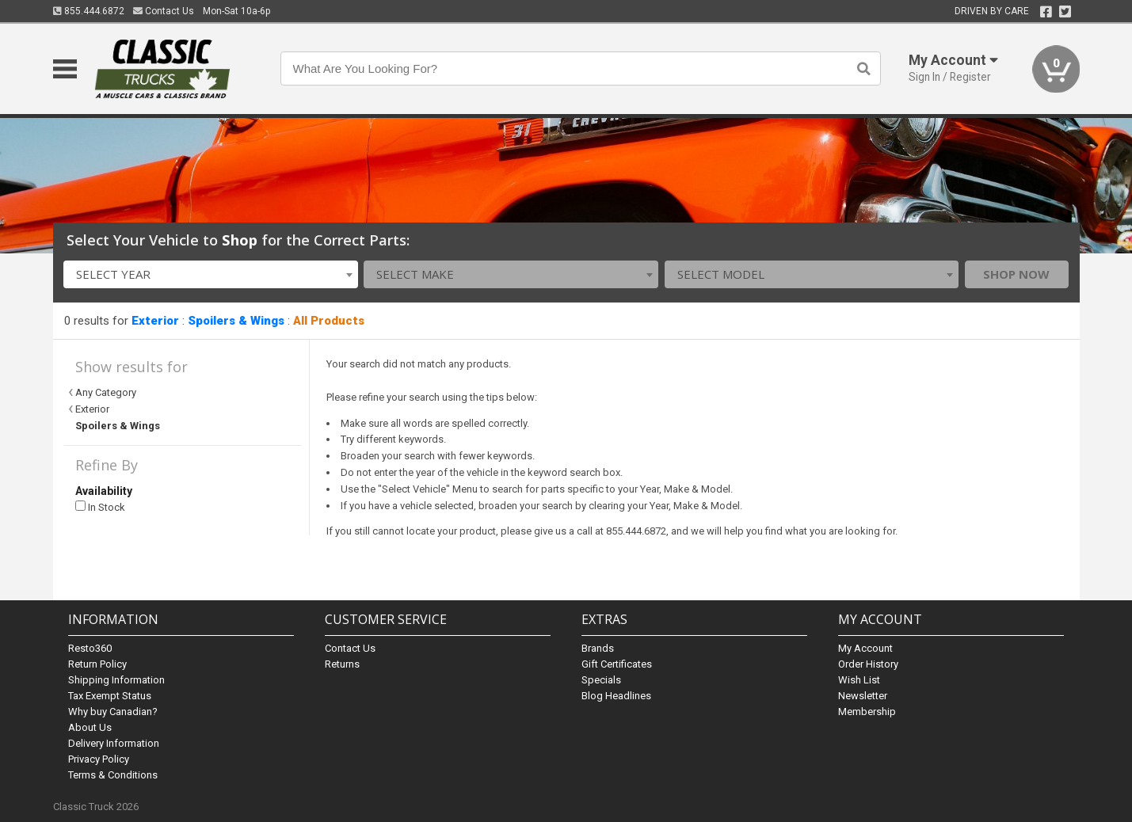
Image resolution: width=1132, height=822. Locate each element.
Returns (342, 664)
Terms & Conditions (113, 775)
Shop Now (1016, 274)
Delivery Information (113, 743)
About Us (90, 727)
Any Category (105, 392)
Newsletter (862, 696)
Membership (867, 711)
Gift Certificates (616, 664)
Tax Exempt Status (109, 696)
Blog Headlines (616, 696)
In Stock (100, 507)
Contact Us (163, 11)
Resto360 (90, 648)
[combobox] (210, 274)
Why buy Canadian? (113, 711)
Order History (868, 664)
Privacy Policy (98, 759)
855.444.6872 (88, 11)
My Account (865, 648)
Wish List (859, 680)
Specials (601, 680)
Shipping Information (116, 680)
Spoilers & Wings (236, 321)
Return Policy (97, 664)
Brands (597, 648)
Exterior (155, 321)
